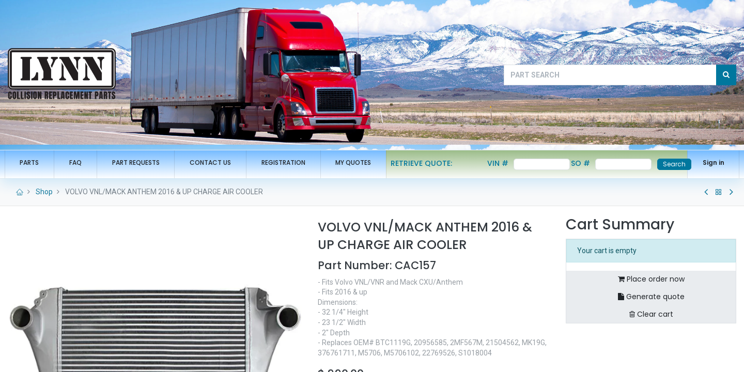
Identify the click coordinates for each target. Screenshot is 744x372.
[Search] (726, 75)
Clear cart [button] (651, 314)
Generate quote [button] (651, 296)
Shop (44, 192)
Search (670, 164)
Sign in (710, 162)
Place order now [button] (651, 279)
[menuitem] (32, 163)
